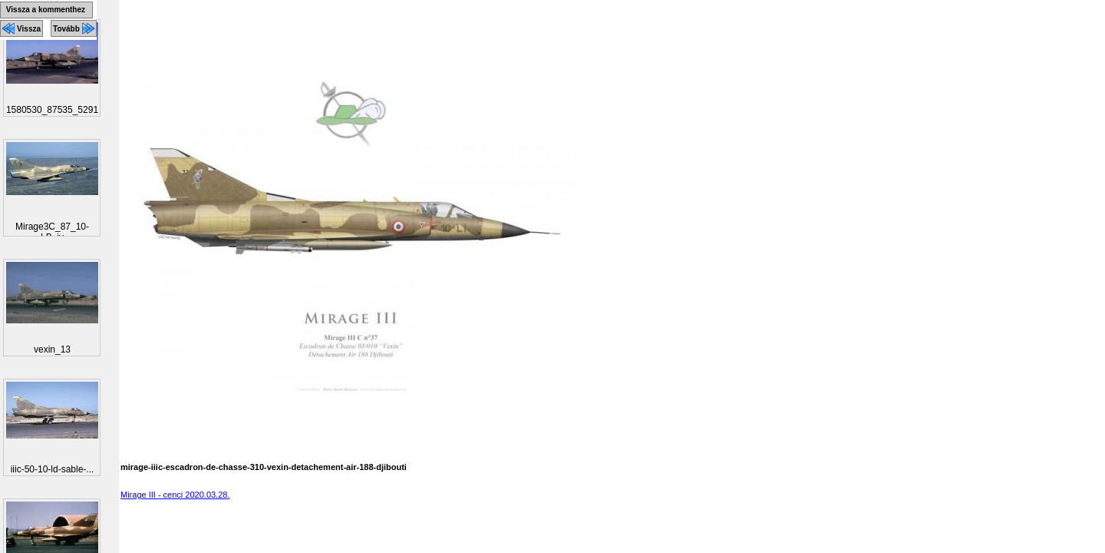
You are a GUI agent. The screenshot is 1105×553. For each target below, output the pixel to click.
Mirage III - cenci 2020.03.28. (174, 494)
